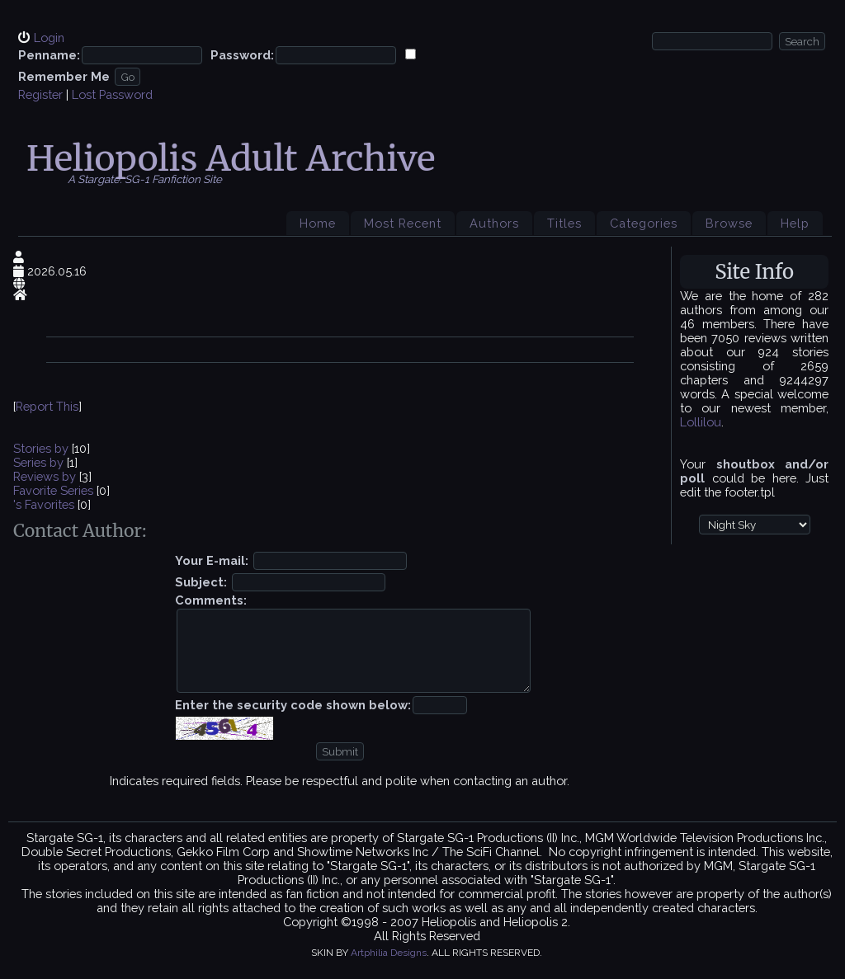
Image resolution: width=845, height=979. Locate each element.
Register (40, 94)
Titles (564, 223)
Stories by (42, 448)
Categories (643, 223)
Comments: (211, 600)
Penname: (49, 55)
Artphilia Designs (389, 952)
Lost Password (112, 94)
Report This (47, 406)
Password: (242, 55)
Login (49, 38)
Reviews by (46, 476)
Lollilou (700, 422)
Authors (494, 223)
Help (795, 223)
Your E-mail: (211, 560)
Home (318, 223)
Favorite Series (53, 490)
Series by (40, 462)
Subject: (201, 582)
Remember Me (64, 76)
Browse (729, 223)
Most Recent (402, 223)
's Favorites (43, 504)
